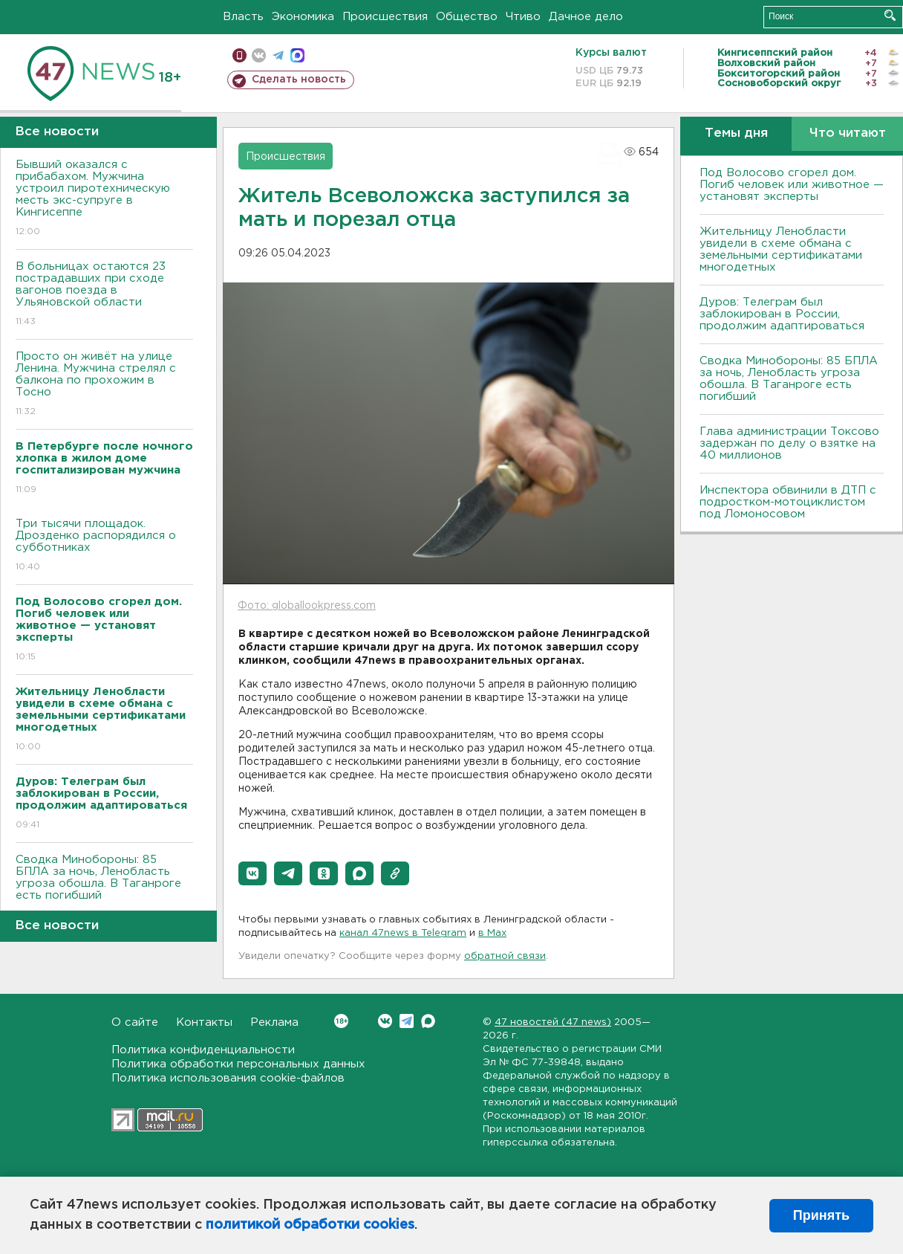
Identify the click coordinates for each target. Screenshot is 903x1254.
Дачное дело (586, 17)
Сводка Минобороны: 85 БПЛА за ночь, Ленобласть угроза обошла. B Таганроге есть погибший (104, 888)
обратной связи (505, 956)
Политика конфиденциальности (203, 1050)
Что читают (847, 133)
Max (428, 1021)
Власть (243, 17)
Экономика (303, 17)
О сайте (134, 1022)
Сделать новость (299, 79)
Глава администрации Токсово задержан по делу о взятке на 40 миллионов (789, 443)
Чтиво (523, 17)
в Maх (492, 933)
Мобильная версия (239, 55)
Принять (821, 1215)
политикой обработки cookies (310, 1225)
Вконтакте (341, 1021)
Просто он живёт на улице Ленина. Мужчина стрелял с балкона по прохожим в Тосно (104, 385)
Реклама (274, 1022)
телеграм (278, 55)
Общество (467, 17)
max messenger (297, 55)
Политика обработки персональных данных (238, 1064)
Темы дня (736, 133)
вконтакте (259, 55)
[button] (252, 873)
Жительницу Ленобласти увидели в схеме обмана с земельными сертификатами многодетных (781, 249)
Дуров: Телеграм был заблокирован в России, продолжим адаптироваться (782, 314)
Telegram (407, 1021)
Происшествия (385, 17)
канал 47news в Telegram (402, 933)
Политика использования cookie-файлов (228, 1078)
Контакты (204, 1022)
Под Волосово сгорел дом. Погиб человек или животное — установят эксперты (792, 184)
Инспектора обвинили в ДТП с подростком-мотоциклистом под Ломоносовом (788, 502)
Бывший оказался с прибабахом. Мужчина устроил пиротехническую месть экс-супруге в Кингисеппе (104, 199)
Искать (890, 15)
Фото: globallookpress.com (307, 605)
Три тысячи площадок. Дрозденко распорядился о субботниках (104, 546)
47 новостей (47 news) (553, 1022)
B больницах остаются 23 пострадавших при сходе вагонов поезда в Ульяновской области (104, 295)
